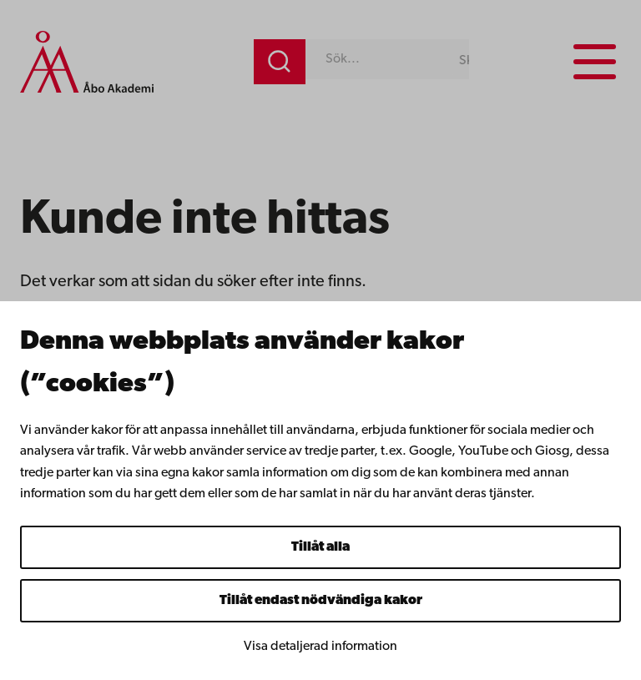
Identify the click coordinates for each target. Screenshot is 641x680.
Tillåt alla (320, 547)
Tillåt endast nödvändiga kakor (321, 600)
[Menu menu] (594, 61)
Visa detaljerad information (320, 646)
